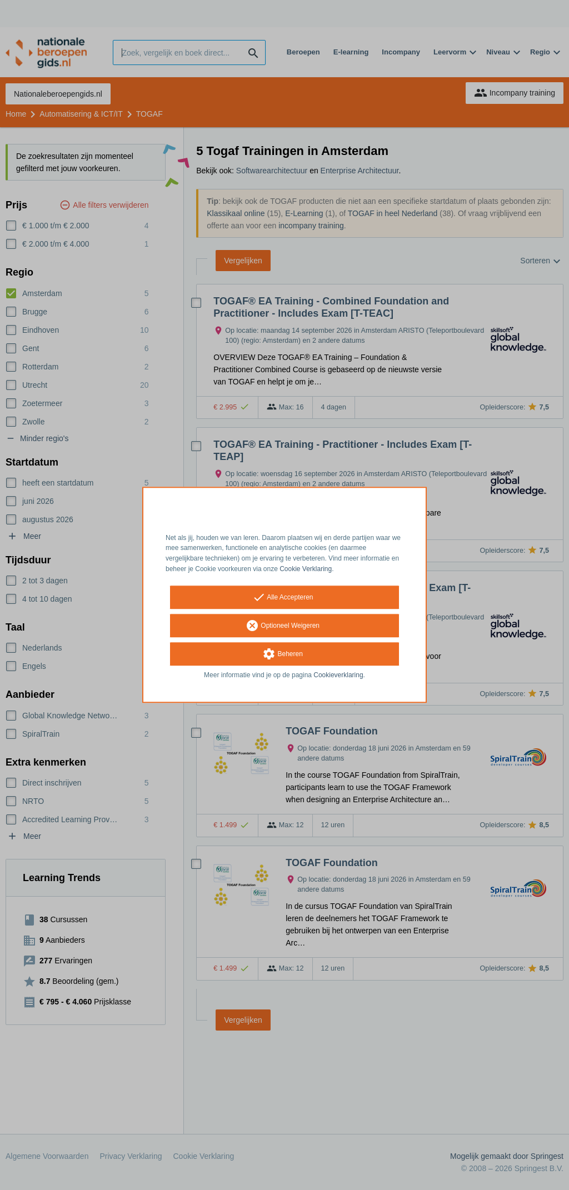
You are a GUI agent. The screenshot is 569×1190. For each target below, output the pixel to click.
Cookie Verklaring (305, 569)
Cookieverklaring (338, 675)
